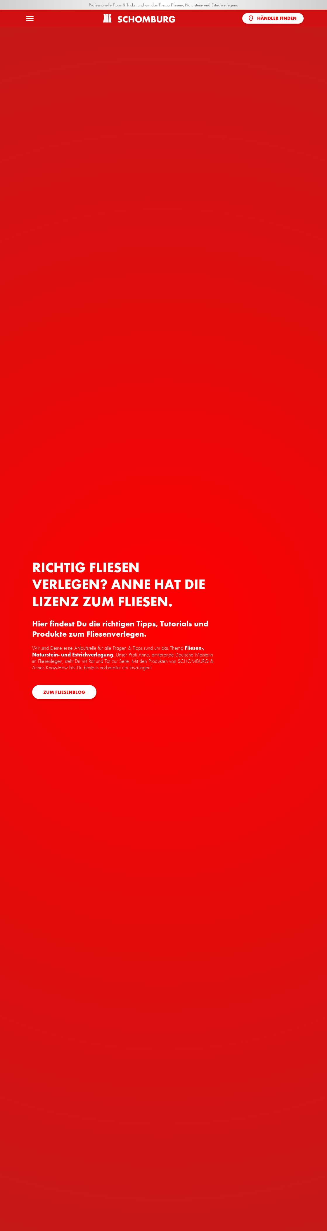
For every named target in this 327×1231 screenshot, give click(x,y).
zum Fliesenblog (64, 692)
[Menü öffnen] (29, 18)
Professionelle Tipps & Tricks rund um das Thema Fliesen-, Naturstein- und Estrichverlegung (163, 5)
